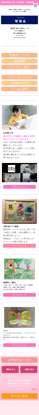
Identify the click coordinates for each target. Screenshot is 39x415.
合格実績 (19, 75)
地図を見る (29, 384)
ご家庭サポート (19, 97)
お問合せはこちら (19, 374)
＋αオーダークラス (19, 91)
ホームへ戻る (19, 410)
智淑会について (19, 69)
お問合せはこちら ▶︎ (19, 201)
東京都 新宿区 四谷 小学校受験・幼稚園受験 (17, 2)
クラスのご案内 (19, 81)
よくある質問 (19, 103)
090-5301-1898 (19, 35)
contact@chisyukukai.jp (19, 37)
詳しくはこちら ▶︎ (19, 260)
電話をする (10, 384)
